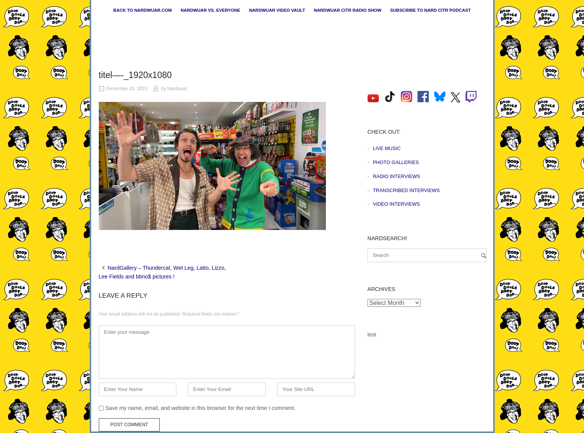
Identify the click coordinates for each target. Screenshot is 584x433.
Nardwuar (177, 88)
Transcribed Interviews (406, 190)
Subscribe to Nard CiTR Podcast (430, 10)
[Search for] (427, 255)
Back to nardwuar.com (142, 10)
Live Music (386, 148)
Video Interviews (396, 204)
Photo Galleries (396, 162)
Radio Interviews (396, 176)
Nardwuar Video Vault (277, 10)
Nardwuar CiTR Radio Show (347, 10)
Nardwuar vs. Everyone (210, 10)
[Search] (483, 256)
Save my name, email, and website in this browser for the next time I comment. (201, 408)
